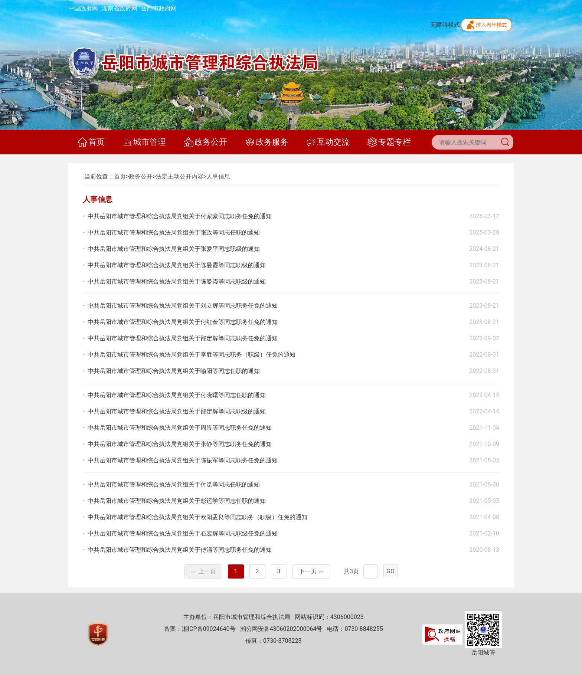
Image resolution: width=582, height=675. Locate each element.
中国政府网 (83, 8)
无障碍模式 (445, 24)
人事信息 (218, 176)
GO (390, 571)
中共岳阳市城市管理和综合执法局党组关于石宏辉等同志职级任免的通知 (183, 533)
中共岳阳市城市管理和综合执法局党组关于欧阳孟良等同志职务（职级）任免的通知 (197, 517)
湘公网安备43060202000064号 (281, 628)
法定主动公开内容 (179, 176)
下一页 (311, 571)
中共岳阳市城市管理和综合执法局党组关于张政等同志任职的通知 (174, 232)
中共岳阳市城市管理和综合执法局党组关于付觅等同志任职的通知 (174, 484)
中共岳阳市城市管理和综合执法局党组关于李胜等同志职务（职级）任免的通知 (191, 354)
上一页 (203, 571)
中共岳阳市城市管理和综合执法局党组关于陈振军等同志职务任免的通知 (183, 460)
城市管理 (144, 142)
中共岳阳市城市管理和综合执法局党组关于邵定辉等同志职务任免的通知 (183, 338)
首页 (91, 142)
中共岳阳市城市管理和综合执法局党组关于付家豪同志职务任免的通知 (180, 216)
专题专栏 (389, 142)
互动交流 (328, 142)
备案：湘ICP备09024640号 (200, 628)
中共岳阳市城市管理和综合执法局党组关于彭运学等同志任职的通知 (177, 500)
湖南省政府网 (119, 8)
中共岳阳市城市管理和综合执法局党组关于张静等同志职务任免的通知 (180, 444)
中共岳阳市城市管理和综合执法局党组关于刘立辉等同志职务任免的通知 (183, 305)
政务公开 (205, 142)
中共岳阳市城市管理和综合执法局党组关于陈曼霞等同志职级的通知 (177, 265)
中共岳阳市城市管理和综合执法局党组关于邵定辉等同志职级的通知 (177, 411)
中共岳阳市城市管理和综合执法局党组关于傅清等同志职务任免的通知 (180, 549)
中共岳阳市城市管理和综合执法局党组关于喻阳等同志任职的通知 (174, 370)
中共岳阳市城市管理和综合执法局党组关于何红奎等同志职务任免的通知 (183, 321)
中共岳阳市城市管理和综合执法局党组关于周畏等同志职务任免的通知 (180, 427)
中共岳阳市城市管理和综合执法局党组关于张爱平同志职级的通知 (174, 248)
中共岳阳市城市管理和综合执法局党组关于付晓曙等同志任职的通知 (177, 395)
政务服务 (266, 142)
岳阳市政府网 (159, 8)
